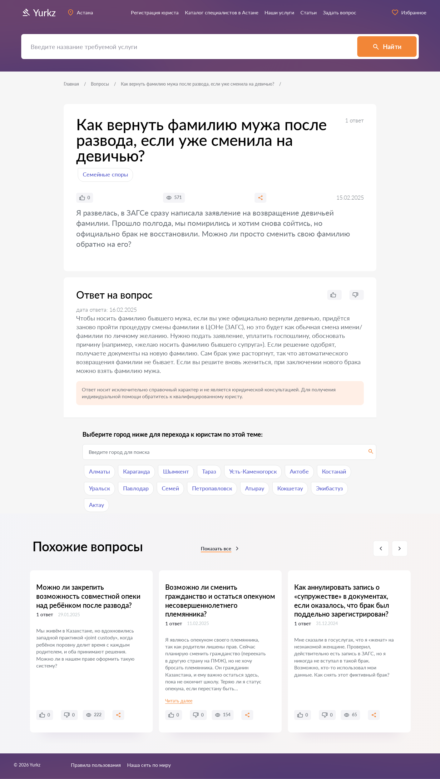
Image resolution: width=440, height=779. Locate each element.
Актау (96, 504)
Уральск (99, 488)
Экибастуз (329, 488)
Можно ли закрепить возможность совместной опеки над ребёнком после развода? (88, 596)
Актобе (299, 471)
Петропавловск (212, 488)
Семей (170, 488)
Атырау (254, 488)
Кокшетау (290, 488)
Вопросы (100, 84)
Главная (71, 84)
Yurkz (38, 12)
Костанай (334, 471)
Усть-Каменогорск (253, 471)
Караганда (136, 471)
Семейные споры (105, 174)
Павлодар (136, 488)
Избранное (408, 12)
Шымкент (176, 471)
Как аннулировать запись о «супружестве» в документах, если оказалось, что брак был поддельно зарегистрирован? (341, 600)
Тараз (209, 471)
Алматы (99, 471)
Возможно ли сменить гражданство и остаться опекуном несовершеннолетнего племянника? (220, 600)
